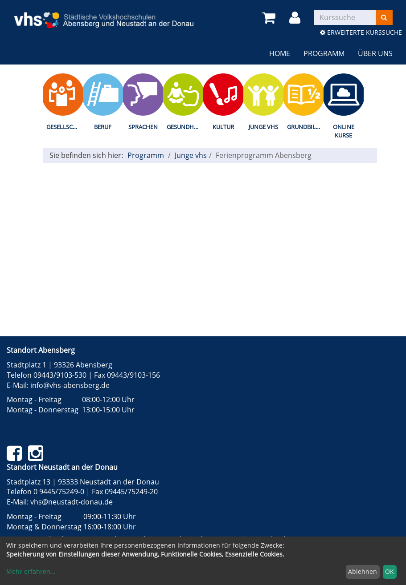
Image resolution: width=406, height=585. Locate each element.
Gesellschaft (64, 127)
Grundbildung (305, 127)
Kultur (223, 127)
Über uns (375, 53)
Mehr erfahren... (31, 571)
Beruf (102, 127)
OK (389, 571)
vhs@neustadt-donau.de (71, 502)
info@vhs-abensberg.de (70, 385)
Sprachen (143, 127)
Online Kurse (343, 131)
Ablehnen (362, 571)
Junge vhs (263, 127)
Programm (323, 53)
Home (279, 53)
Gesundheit (184, 127)
